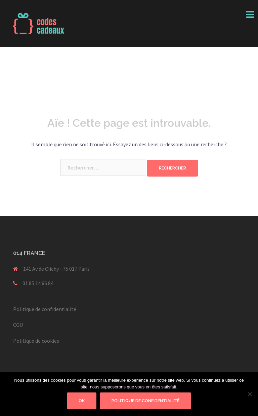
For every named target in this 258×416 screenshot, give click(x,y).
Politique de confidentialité (44, 309)
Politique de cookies (36, 340)
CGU (18, 325)
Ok (82, 400)
